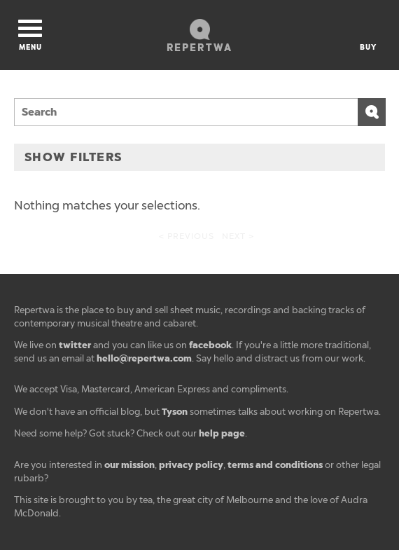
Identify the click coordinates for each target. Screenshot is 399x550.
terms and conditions (275, 465)
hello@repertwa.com (144, 358)
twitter (75, 345)
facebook (210, 345)
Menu (30, 36)
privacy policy (191, 465)
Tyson (175, 412)
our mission (129, 465)
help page (222, 433)
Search (372, 112)
